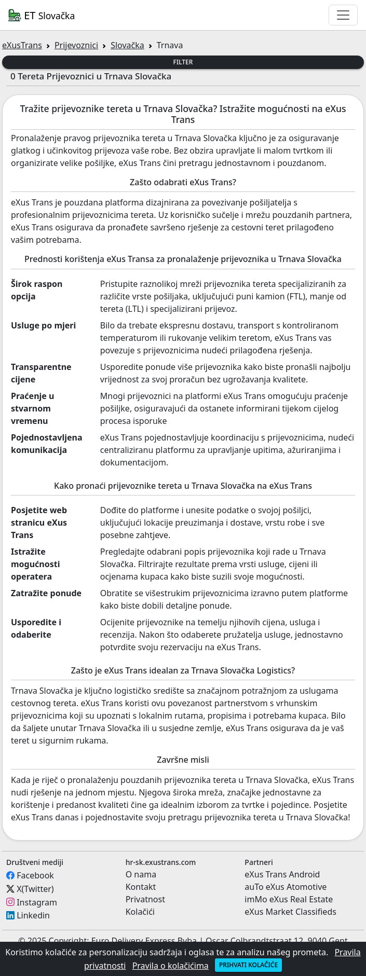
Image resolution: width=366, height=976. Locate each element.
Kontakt (141, 886)
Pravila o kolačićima (170, 965)
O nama (141, 874)
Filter (183, 62)
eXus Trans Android (282, 874)
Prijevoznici (76, 45)
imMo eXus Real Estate (289, 899)
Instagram (37, 902)
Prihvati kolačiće (248, 964)
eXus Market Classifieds (290, 911)
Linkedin (33, 915)
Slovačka (127, 45)
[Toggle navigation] (343, 15)
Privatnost (145, 899)
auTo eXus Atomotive (286, 886)
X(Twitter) (35, 889)
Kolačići (140, 911)
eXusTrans (22, 45)
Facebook (35, 875)
